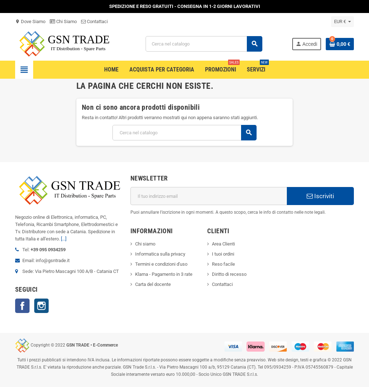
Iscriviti (320, 196)
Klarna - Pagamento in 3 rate (163, 274)
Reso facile (223, 264)
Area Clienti (223, 244)
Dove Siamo (30, 21)
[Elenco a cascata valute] (342, 21)
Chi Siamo (63, 21)
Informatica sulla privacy (160, 254)
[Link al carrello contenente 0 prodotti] (340, 44)
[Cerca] (204, 44)
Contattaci (94, 21)
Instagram (41, 306)
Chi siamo (145, 244)
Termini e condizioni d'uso (161, 264)
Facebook (22, 306)
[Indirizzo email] (208, 196)
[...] (63, 239)
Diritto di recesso (229, 274)
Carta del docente (153, 284)
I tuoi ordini (223, 254)
